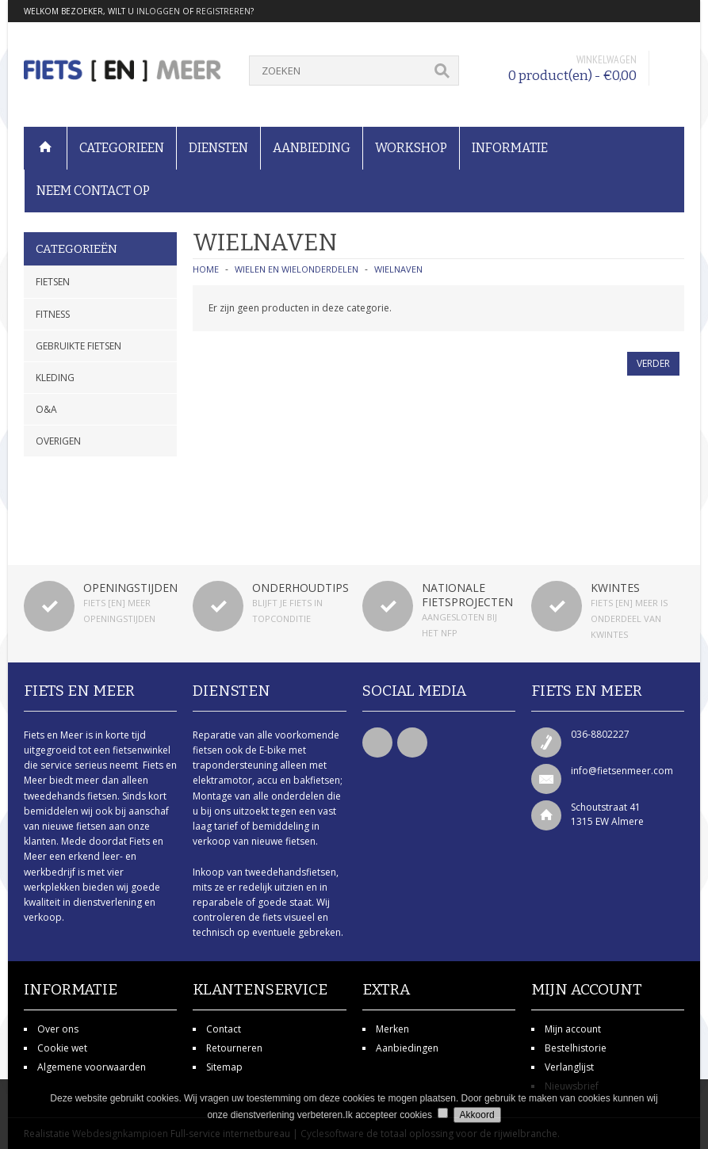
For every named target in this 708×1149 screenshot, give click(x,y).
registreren (223, 11)
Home (206, 269)
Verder (653, 363)
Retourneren (234, 1048)
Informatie (510, 147)
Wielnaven (398, 269)
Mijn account (573, 1029)
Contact (223, 1029)
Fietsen (53, 281)
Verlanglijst (569, 1067)
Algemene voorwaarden (91, 1067)
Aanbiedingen (407, 1048)
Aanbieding (311, 147)
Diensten (218, 147)
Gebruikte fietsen (78, 346)
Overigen (58, 441)
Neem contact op (93, 190)
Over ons (57, 1029)
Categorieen (121, 147)
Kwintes (615, 587)
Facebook (377, 742)
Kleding (55, 377)
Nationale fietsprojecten (467, 594)
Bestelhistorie (576, 1048)
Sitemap (224, 1067)
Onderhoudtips (300, 587)
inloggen (158, 11)
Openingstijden (130, 587)
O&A (46, 409)
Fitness (53, 314)
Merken (392, 1029)
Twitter (412, 742)
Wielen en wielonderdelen (296, 269)
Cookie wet (62, 1048)
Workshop (411, 147)
